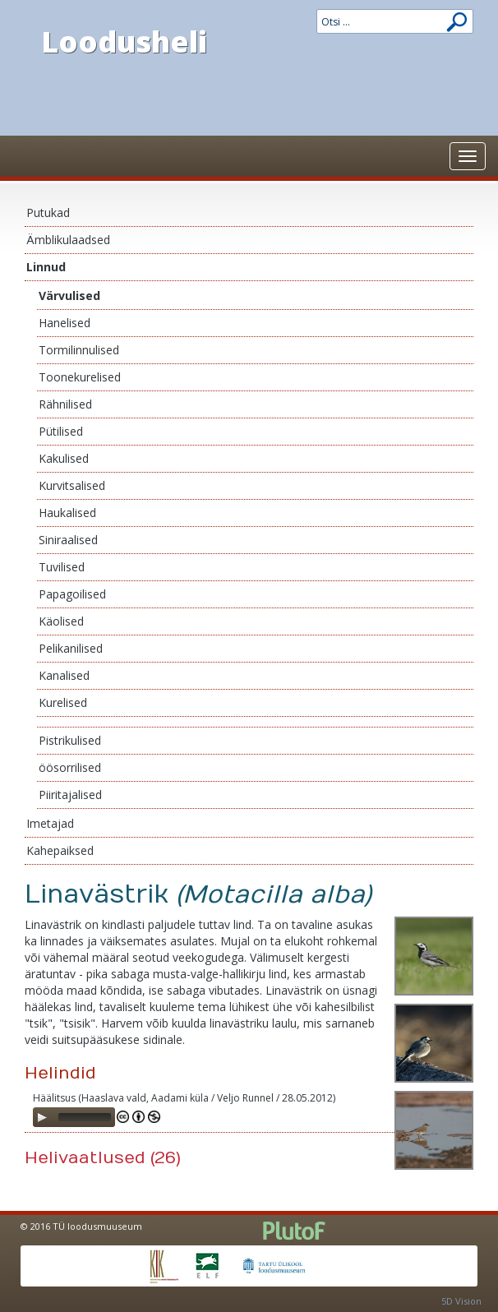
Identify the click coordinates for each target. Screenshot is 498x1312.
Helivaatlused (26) (103, 1157)
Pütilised (61, 431)
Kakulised (64, 458)
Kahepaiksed (60, 850)
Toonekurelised (80, 377)
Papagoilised (72, 594)
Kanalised (64, 675)
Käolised (61, 621)
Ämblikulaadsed (68, 239)
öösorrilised (70, 767)
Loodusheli (124, 41)
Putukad (48, 212)
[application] (74, 1117)
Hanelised (64, 322)
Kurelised (63, 702)
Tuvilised (62, 567)
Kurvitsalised (72, 485)
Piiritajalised (70, 794)
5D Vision (461, 1301)
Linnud (46, 267)
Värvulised (69, 295)
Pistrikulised (70, 740)
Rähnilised (65, 404)
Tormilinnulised (79, 350)
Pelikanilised (71, 648)
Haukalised (67, 512)
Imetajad (50, 823)
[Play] (41, 1117)
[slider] (84, 1117)
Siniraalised (68, 539)
